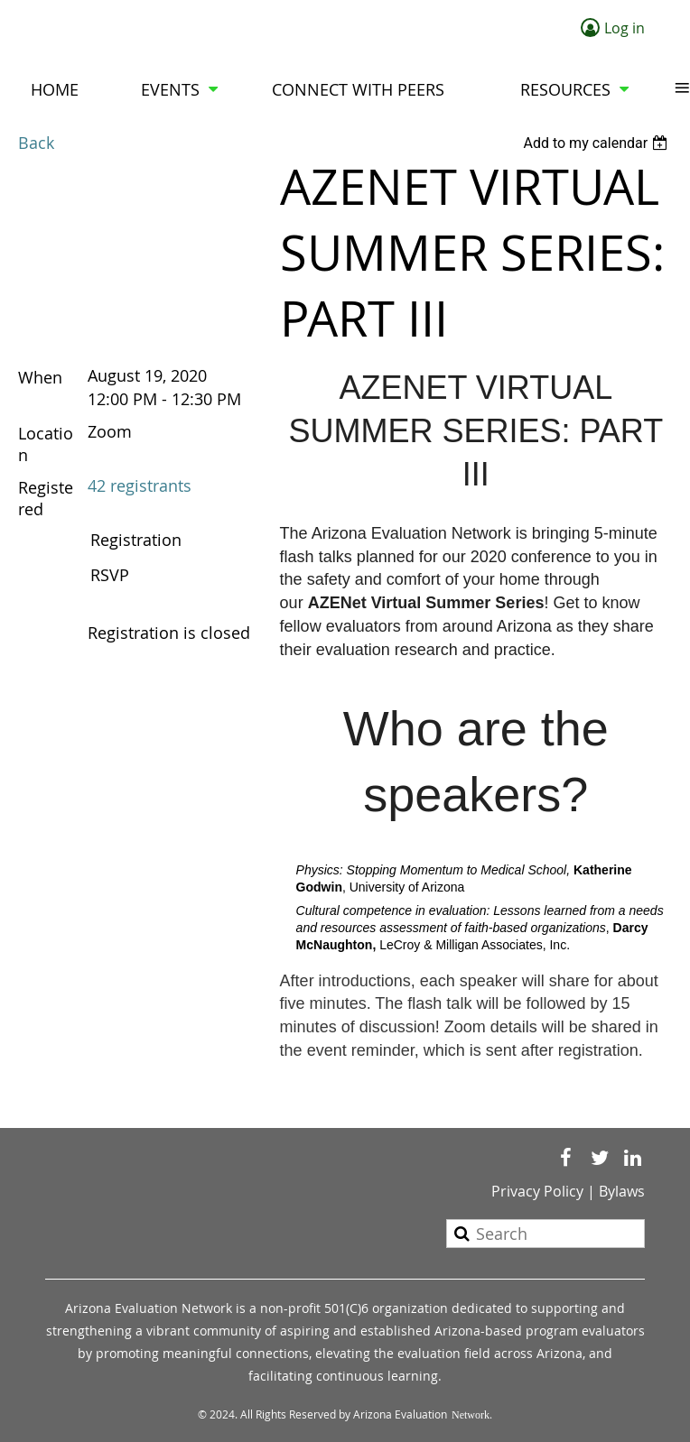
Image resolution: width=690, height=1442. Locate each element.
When (40, 377)
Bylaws (622, 1191)
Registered (45, 498)
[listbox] (597, 143)
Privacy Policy (537, 1191)
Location (45, 444)
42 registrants (139, 485)
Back (36, 142)
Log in (624, 28)
